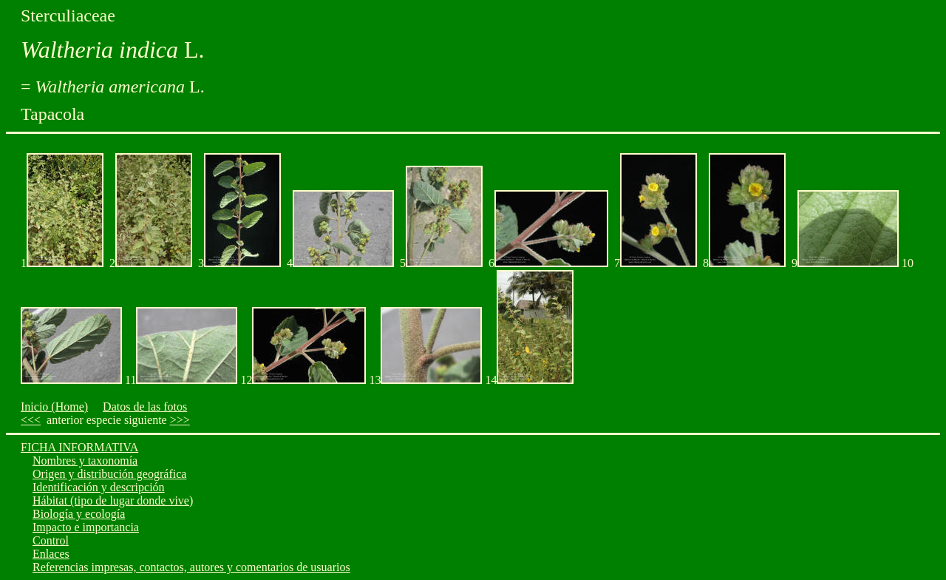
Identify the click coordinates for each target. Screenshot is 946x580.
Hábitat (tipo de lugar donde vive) (113, 500)
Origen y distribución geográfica (109, 474)
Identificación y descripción (99, 487)
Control (51, 540)
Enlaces (51, 553)
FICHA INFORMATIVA (79, 447)
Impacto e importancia (86, 527)
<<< (31, 420)
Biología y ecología (79, 514)
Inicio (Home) (54, 406)
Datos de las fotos (145, 406)
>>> (180, 420)
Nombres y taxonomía (85, 460)
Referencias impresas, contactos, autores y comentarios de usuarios (191, 567)
